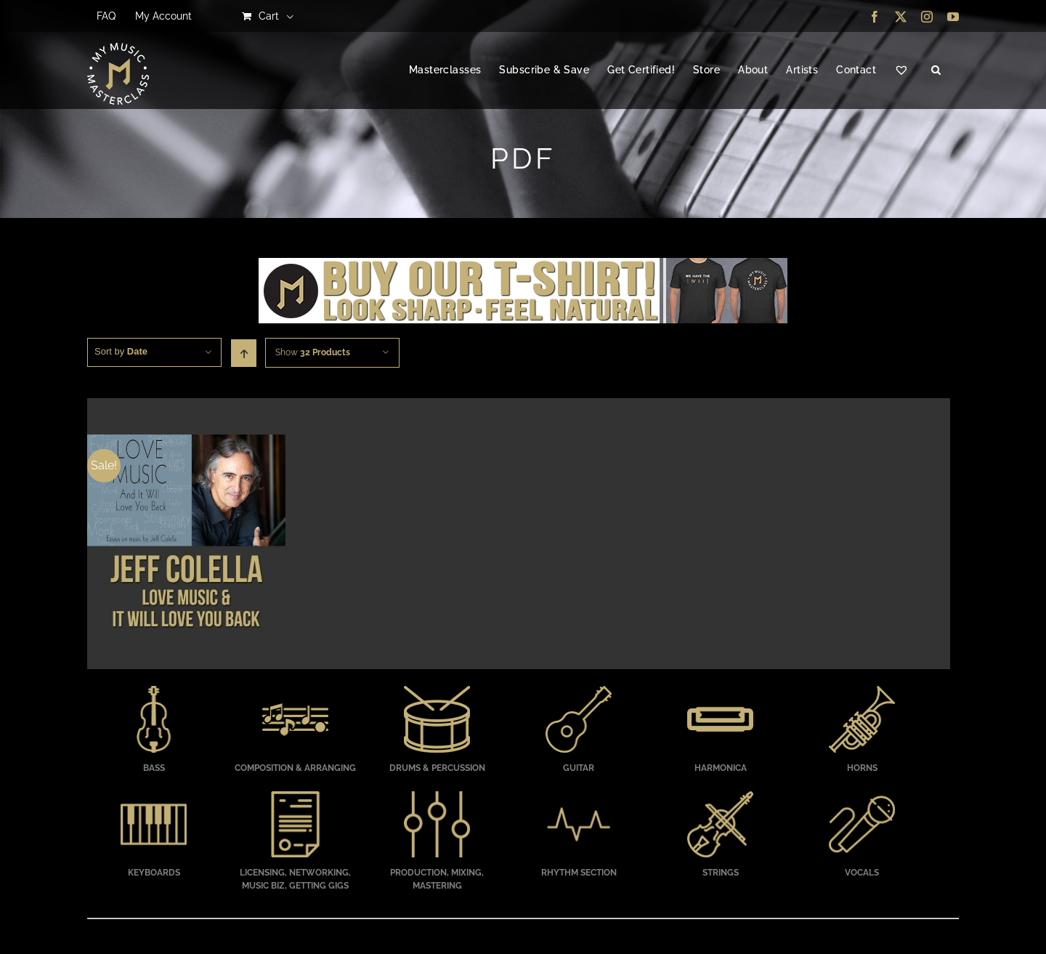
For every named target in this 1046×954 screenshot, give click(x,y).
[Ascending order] (244, 353)
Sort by (120, 351)
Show (312, 352)
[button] (936, 70)
